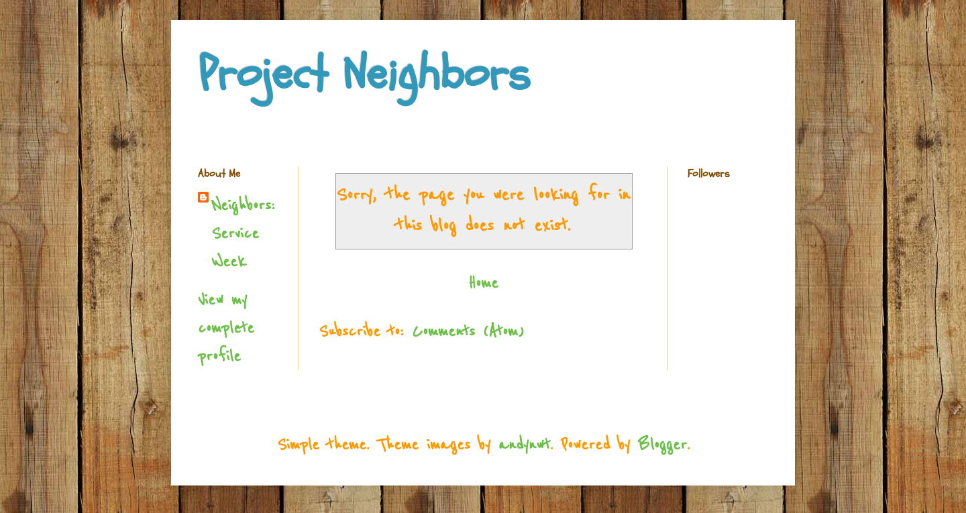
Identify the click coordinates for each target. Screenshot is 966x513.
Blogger (662, 445)
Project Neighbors (364, 74)
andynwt (524, 445)
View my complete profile (226, 328)
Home (483, 283)
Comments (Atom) (468, 331)
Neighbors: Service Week (243, 233)
